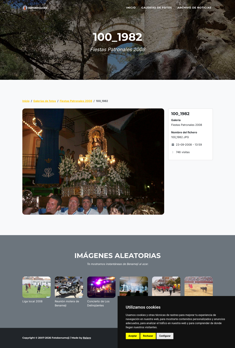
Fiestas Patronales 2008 (76, 101)
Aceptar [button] (133, 336)
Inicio (131, 9)
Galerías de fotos (156, 9)
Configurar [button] (165, 336)
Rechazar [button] (148, 336)
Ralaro (87, 337)
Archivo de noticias (194, 9)
